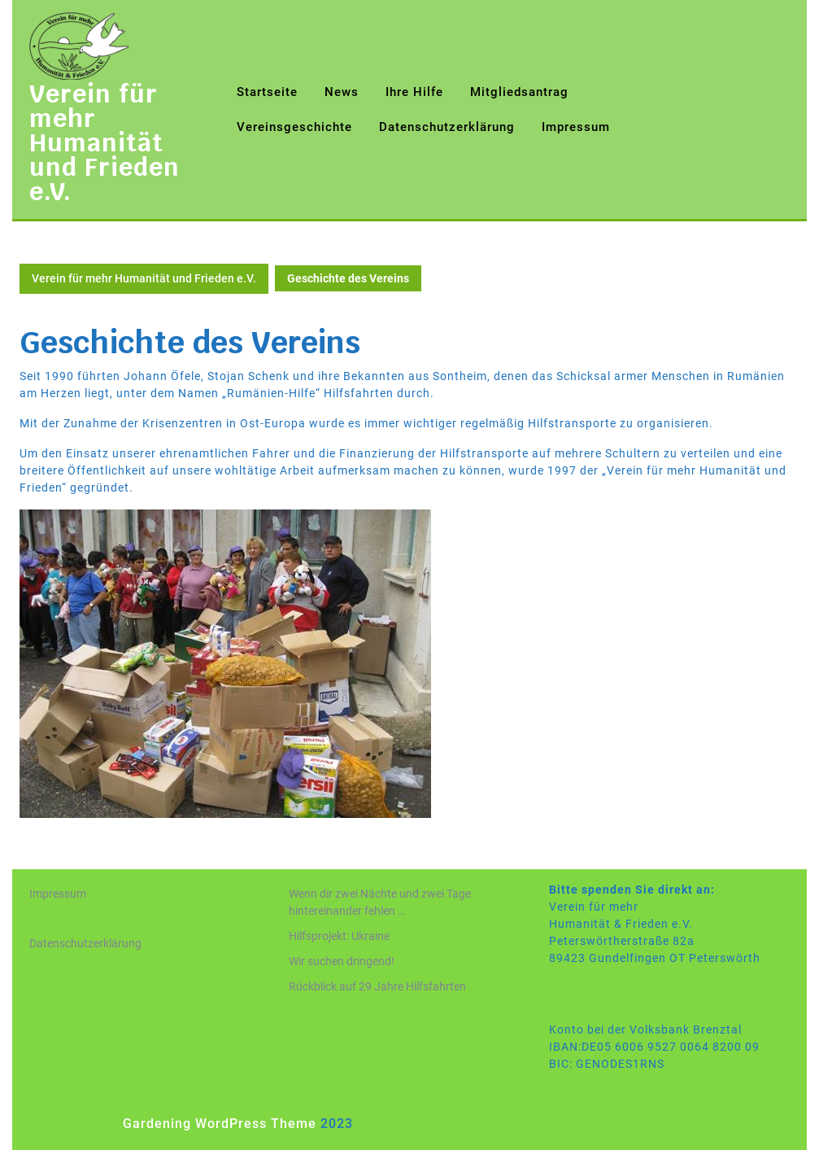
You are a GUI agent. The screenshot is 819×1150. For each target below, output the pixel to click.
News (342, 92)
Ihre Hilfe (414, 92)
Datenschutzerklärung (447, 127)
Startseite (267, 92)
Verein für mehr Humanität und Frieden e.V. (104, 143)
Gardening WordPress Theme (219, 1123)
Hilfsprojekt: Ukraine (339, 935)
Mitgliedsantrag (519, 92)
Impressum (576, 127)
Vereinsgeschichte (294, 127)
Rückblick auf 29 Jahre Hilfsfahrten (377, 986)
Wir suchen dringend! (341, 961)
